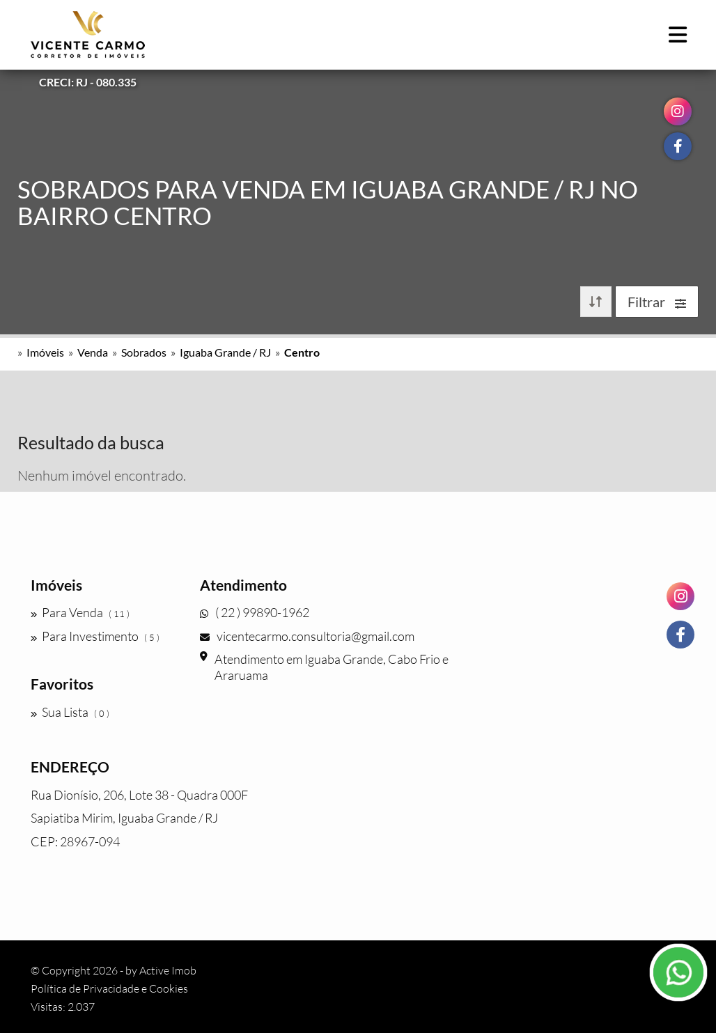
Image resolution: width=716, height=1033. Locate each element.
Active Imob (167, 970)
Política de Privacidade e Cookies (109, 988)
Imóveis (45, 352)
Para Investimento (95, 636)
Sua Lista (70, 712)
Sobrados (143, 352)
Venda (92, 352)
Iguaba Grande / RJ (225, 352)
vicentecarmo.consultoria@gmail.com (307, 636)
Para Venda (80, 612)
